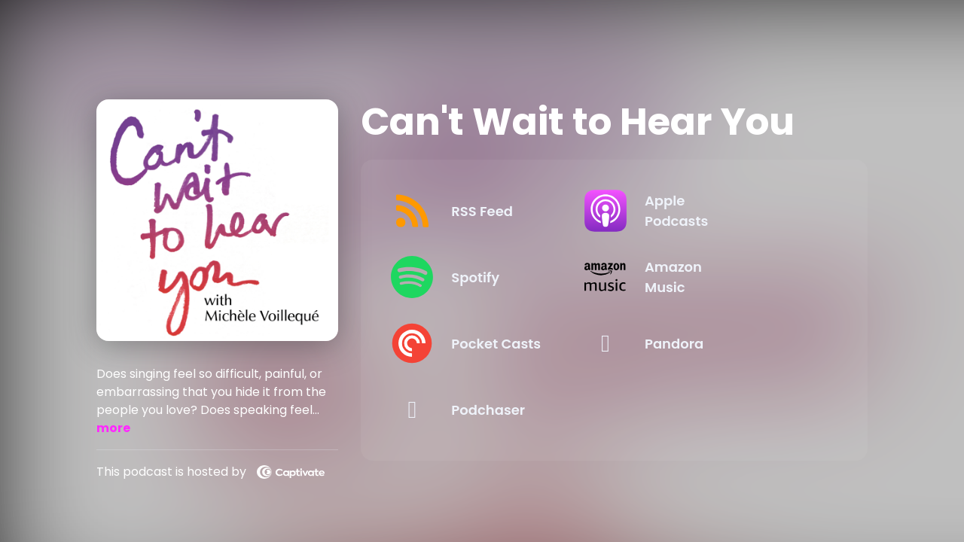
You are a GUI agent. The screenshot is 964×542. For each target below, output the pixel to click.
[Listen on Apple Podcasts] (723, 211)
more (113, 428)
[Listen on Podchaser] (493, 409)
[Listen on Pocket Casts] (493, 343)
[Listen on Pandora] (723, 343)
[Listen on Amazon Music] (723, 277)
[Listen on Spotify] (493, 277)
